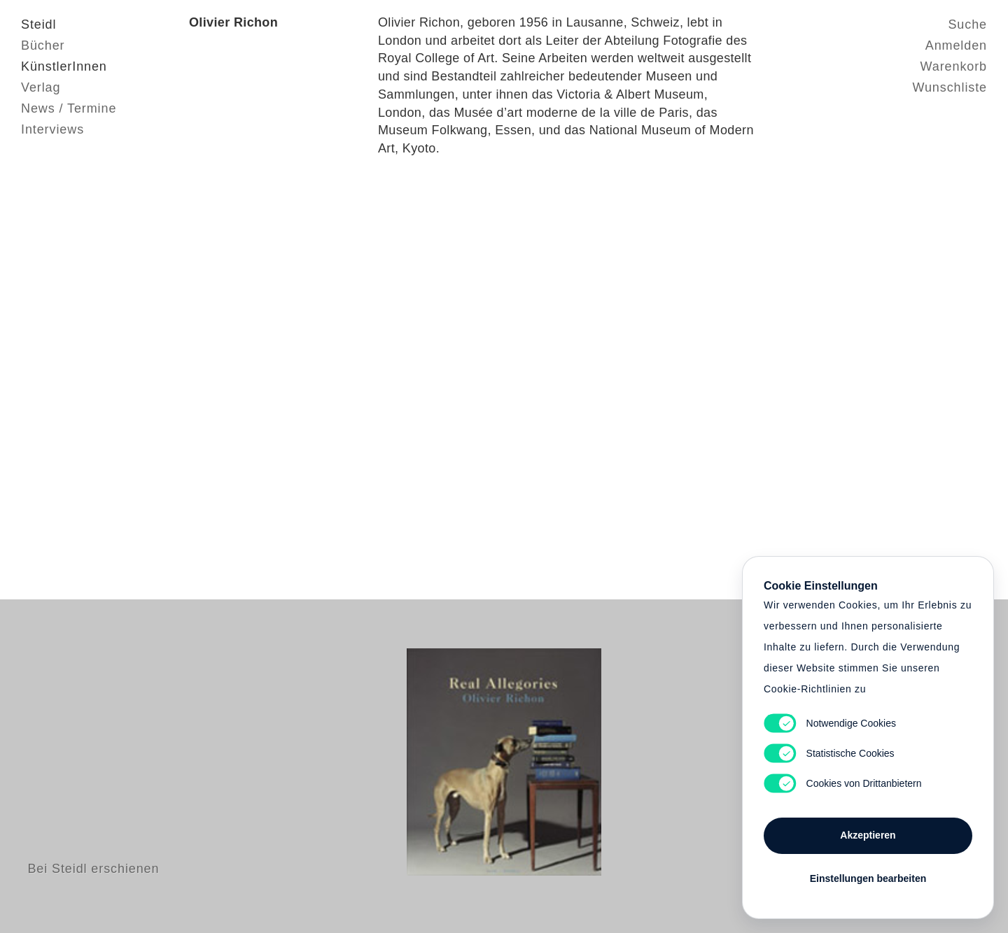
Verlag (40, 87)
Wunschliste (949, 87)
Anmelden (956, 45)
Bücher (42, 45)
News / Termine (68, 108)
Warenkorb (953, 66)
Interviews (52, 129)
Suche (967, 24)
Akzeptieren (867, 835)
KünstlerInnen (64, 66)
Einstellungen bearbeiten (868, 878)
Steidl (38, 24)
